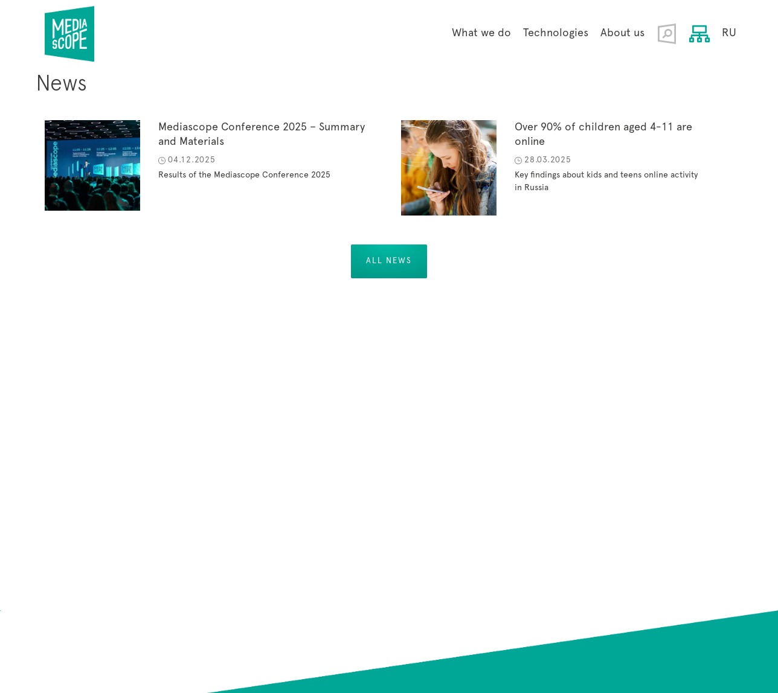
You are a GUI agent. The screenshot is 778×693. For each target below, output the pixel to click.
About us (622, 33)
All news (389, 261)
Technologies (555, 33)
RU (729, 33)
